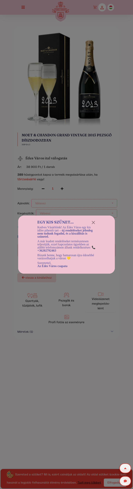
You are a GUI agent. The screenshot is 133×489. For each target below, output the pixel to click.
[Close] (93, 222)
